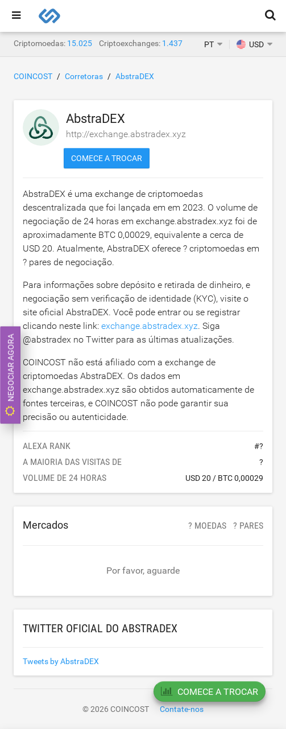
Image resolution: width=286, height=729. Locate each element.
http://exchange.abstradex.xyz (126, 134)
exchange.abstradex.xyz (149, 325)
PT (209, 44)
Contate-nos (182, 709)
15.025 (79, 43)
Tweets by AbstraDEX (61, 661)
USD (250, 44)
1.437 (172, 43)
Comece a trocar (106, 158)
